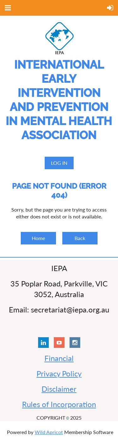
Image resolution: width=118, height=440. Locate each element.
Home (38, 238)
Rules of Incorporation (59, 404)
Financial (59, 358)
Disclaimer (59, 388)
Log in (59, 163)
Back (80, 238)
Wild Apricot (49, 432)
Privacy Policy (59, 373)
